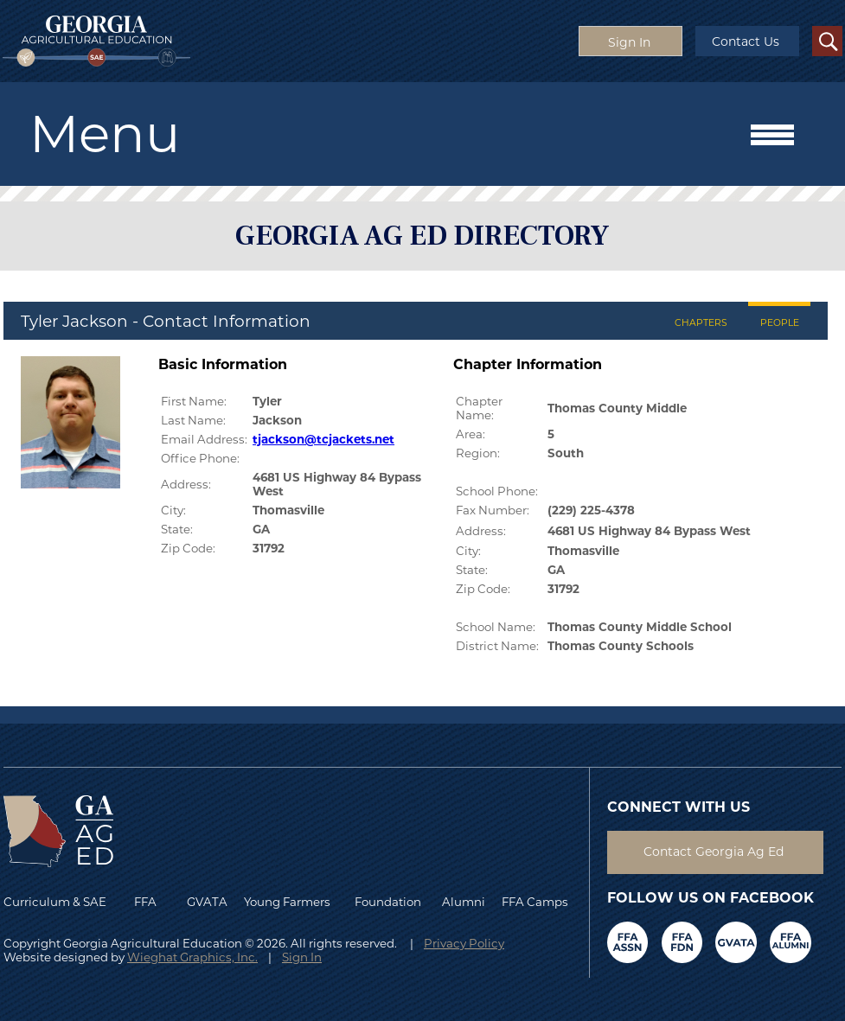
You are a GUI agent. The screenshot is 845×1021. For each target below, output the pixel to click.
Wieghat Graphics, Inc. (192, 957)
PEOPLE (779, 323)
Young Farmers (287, 902)
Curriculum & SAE (54, 902)
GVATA (207, 902)
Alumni (463, 902)
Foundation (388, 902)
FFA (149, 902)
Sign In (302, 957)
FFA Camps (535, 902)
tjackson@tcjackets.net (323, 439)
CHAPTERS (701, 323)
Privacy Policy (464, 943)
